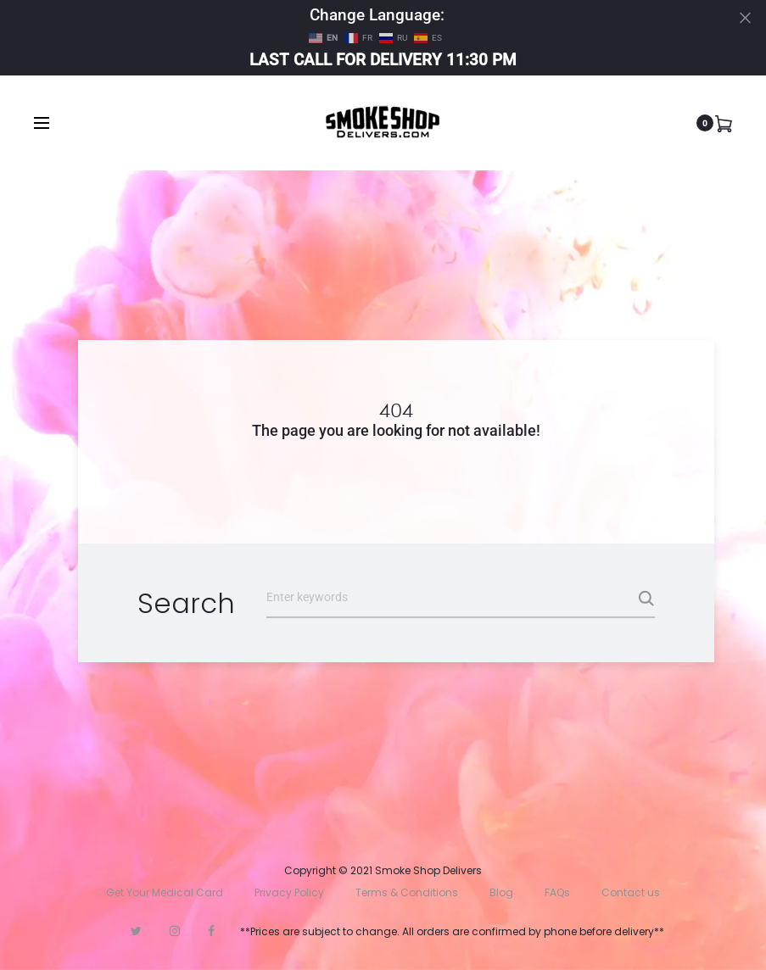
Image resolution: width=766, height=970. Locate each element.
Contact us (630, 892)
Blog (501, 892)
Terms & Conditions (406, 892)
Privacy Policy (289, 892)
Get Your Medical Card (164, 892)
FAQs (557, 892)
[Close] (745, 17)
